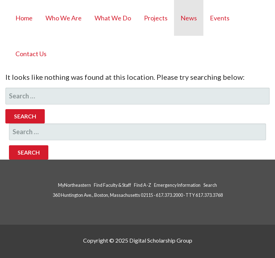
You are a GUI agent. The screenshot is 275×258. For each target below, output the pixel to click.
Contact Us (31, 54)
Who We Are (63, 18)
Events (220, 18)
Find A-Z (142, 185)
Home (24, 18)
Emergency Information (177, 185)
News (188, 18)
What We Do (113, 18)
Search (210, 185)
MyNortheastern (74, 185)
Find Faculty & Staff (112, 185)
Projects (156, 18)
